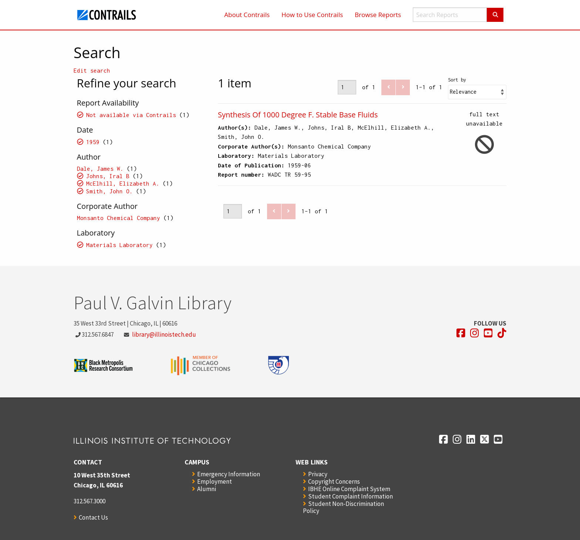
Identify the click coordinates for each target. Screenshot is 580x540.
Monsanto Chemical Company (118, 217)
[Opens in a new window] (460, 333)
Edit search (92, 70)
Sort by (457, 80)
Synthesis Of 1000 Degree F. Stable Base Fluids (298, 115)
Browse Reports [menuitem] (378, 14)
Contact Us (93, 517)
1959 (93, 142)
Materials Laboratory (119, 244)
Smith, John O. (109, 191)
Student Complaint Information (350, 496)
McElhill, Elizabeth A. (122, 183)
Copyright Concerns (334, 481)
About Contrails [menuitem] (247, 14)
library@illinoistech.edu (164, 334)
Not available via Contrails (131, 114)
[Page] (347, 87)
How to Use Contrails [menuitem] (312, 14)
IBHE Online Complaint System (349, 489)
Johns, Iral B (107, 176)
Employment (214, 481)
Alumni (206, 489)
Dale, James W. (100, 168)
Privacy (317, 474)
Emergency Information (228, 474)
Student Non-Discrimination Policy (343, 507)
